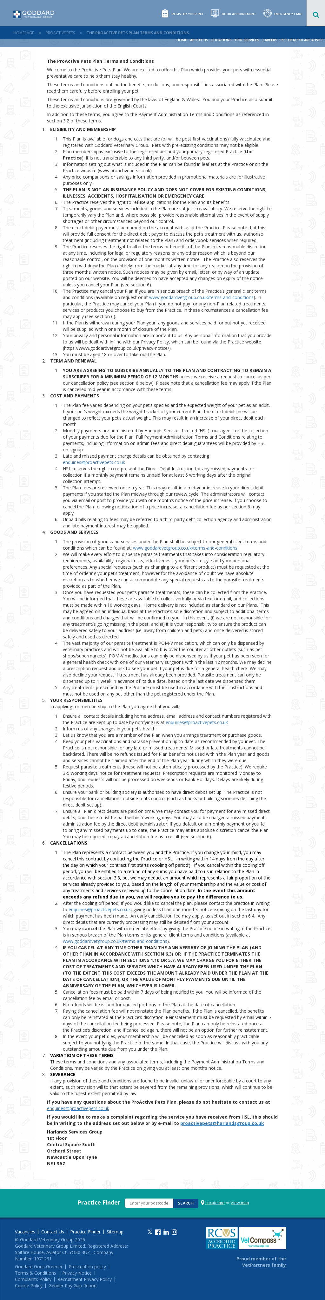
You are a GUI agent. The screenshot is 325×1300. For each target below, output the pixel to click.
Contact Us (52, 1232)
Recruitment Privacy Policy (84, 1279)
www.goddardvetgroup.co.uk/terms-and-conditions (201, 297)
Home (181, 39)
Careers (269, 39)
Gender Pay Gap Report (73, 1286)
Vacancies (25, 1232)
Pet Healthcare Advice (302, 39)
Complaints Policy (33, 1279)
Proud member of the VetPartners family (261, 1262)
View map (240, 1202)
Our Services (247, 39)
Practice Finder (98, 1202)
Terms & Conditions (35, 1273)
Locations (221, 39)
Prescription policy (87, 1266)
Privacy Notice (77, 1273)
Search (186, 1203)
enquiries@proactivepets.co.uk (94, 462)
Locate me (215, 1202)
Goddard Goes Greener (39, 1266)
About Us (199, 39)
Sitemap (115, 1232)
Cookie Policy (29, 1286)
